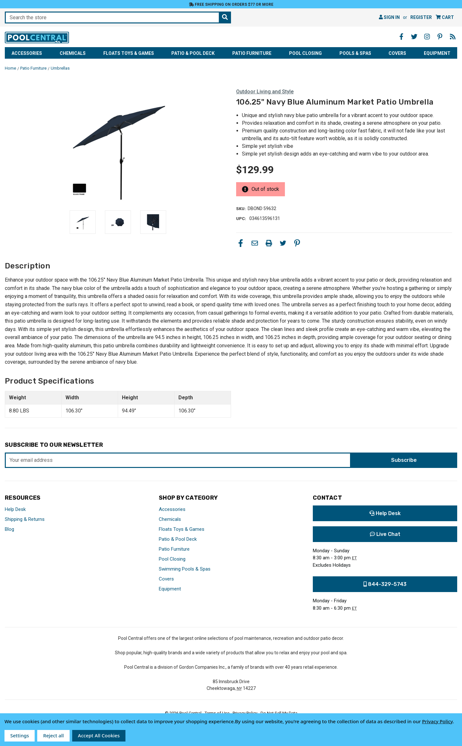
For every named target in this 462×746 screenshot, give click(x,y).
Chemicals (73, 53)
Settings (19, 735)
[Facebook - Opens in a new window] (401, 36)
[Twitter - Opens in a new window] (414, 36)
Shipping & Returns (25, 519)
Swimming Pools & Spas (184, 569)
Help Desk (15, 509)
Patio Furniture (251, 53)
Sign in (389, 17)
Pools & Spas (355, 53)
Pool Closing (305, 53)
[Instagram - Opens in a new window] (427, 36)
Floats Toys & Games (128, 53)
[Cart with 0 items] (444, 17)
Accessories (27, 53)
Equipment (437, 53)
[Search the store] (225, 17)
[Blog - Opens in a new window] (452, 36)
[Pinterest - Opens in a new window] (439, 36)
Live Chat (385, 534)
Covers (397, 53)
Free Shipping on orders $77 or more (231, 4)
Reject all (53, 735)
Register (421, 17)
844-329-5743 (385, 584)
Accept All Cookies (99, 735)
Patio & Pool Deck (193, 53)
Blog (9, 529)
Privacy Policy (437, 721)
